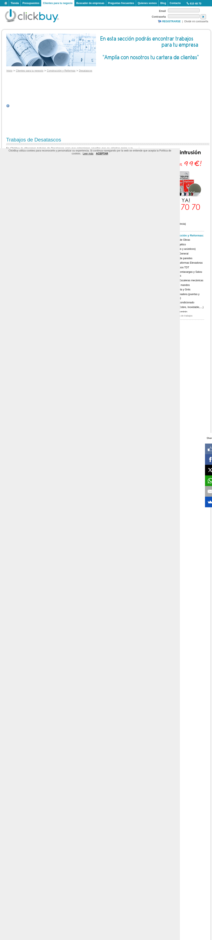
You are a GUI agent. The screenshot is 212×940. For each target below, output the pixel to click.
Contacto (175, 3)
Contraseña (159, 16)
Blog (163, 3)
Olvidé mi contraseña (196, 21)
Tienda (15, 3)
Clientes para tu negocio (58, 3)
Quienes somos (147, 3)
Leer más (88, 153)
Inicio (6, 3)
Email (162, 11)
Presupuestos (30, 3)
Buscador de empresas (90, 3)
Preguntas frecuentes (121, 3)
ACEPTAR (102, 153)
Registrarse (171, 21)
